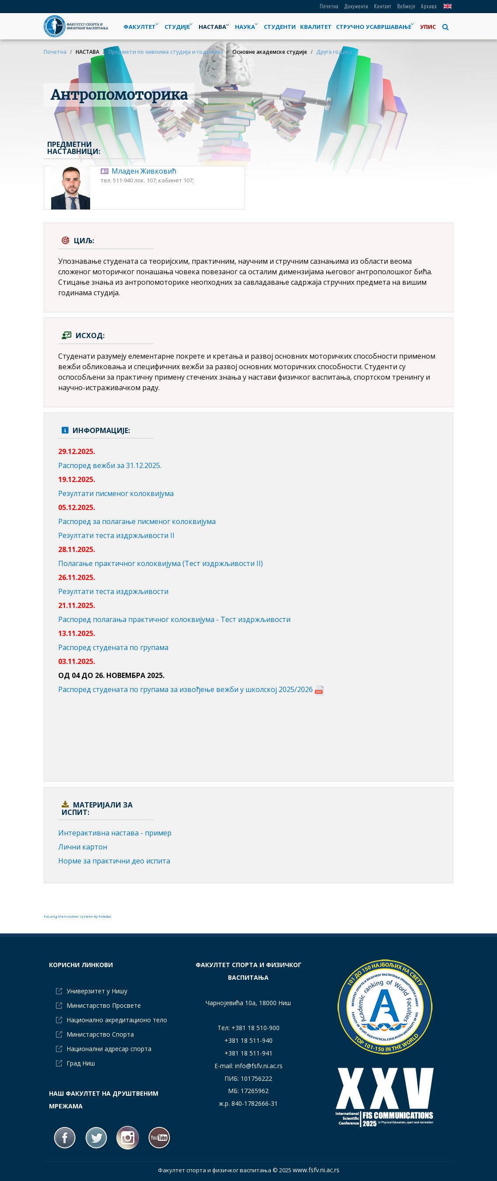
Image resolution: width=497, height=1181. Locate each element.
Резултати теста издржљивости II (116, 535)
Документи (356, 6)
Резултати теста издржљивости (113, 591)
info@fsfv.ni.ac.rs (259, 1066)
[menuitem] (179, 26)
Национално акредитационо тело (116, 1020)
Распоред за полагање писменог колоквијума (137, 521)
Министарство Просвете (103, 1005)
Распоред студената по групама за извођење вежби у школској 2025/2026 (191, 689)
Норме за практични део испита (114, 861)
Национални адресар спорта (108, 1049)
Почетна (329, 6)
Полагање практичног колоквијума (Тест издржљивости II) (160, 563)
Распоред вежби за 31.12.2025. (109, 465)
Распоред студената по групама (113, 647)
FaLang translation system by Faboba (77, 916)
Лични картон (82, 847)
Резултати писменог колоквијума (116, 493)
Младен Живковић (144, 171)
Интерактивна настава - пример (115, 833)
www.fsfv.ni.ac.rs (316, 1170)
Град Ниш (80, 1063)
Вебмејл (406, 6)
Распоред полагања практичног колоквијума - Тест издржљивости (174, 619)
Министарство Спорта (100, 1034)
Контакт (383, 6)
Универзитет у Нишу (96, 991)
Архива (429, 6)
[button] (445, 26)
